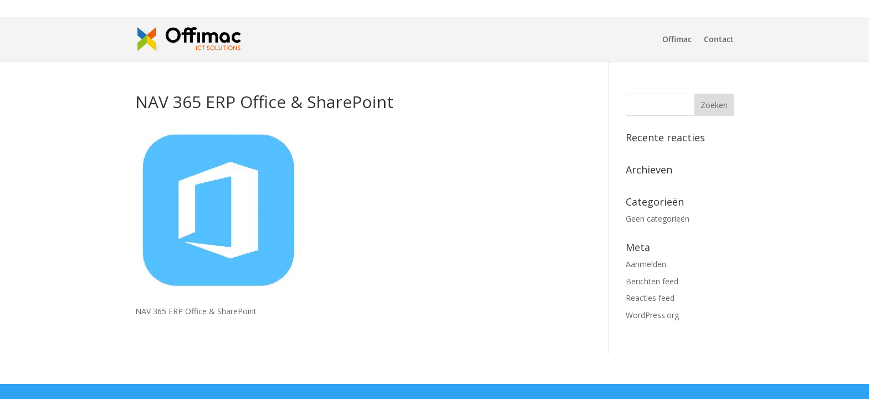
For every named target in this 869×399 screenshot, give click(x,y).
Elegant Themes (215, 369)
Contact (719, 39)
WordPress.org (652, 315)
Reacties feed (650, 298)
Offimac (677, 39)
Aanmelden (646, 264)
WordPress (323, 369)
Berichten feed (652, 281)
